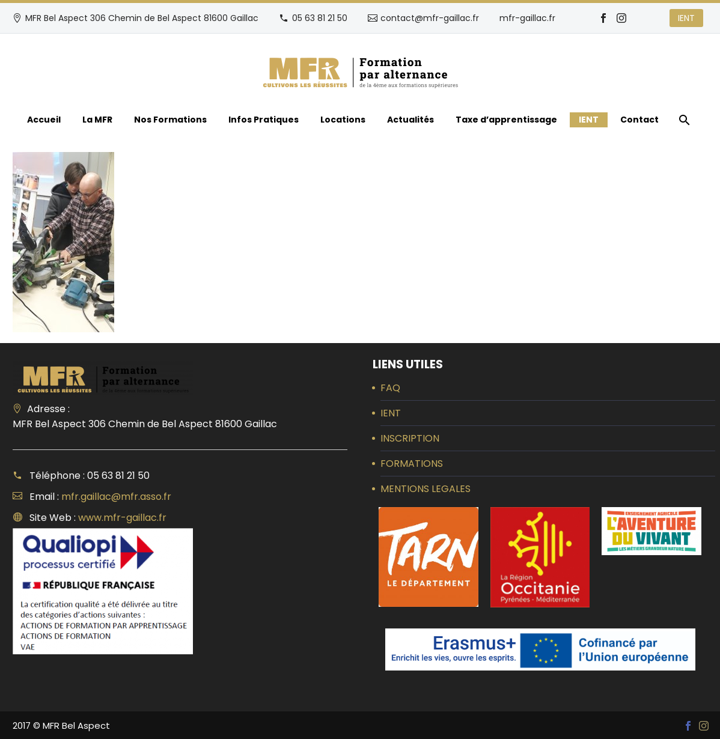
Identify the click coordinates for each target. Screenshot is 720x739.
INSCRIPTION (409, 438)
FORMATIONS (411, 463)
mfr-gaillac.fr (527, 18)
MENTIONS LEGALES (425, 489)
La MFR (97, 120)
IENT (686, 18)
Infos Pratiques (263, 120)
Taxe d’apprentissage (506, 120)
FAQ (390, 388)
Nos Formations (170, 120)
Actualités (410, 120)
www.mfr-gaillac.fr (122, 518)
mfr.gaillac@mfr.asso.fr (116, 496)
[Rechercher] (683, 119)
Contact (639, 120)
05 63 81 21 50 (319, 18)
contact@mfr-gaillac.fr (429, 18)
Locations (342, 120)
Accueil (44, 120)
